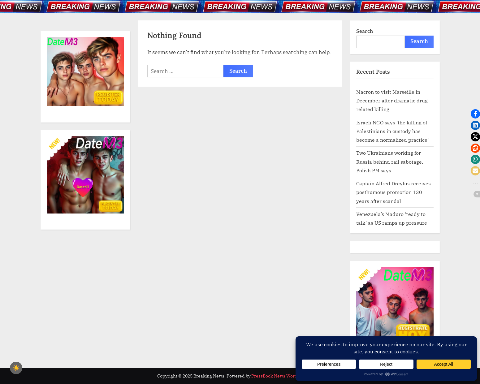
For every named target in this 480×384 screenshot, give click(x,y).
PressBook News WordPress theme (287, 376)
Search (364, 31)
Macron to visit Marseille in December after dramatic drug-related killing (393, 100)
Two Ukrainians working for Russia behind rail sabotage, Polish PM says (389, 161)
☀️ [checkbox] (16, 368)
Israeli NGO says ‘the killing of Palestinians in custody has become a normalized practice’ (392, 131)
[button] (475, 114)
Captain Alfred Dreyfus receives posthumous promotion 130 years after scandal (393, 192)
